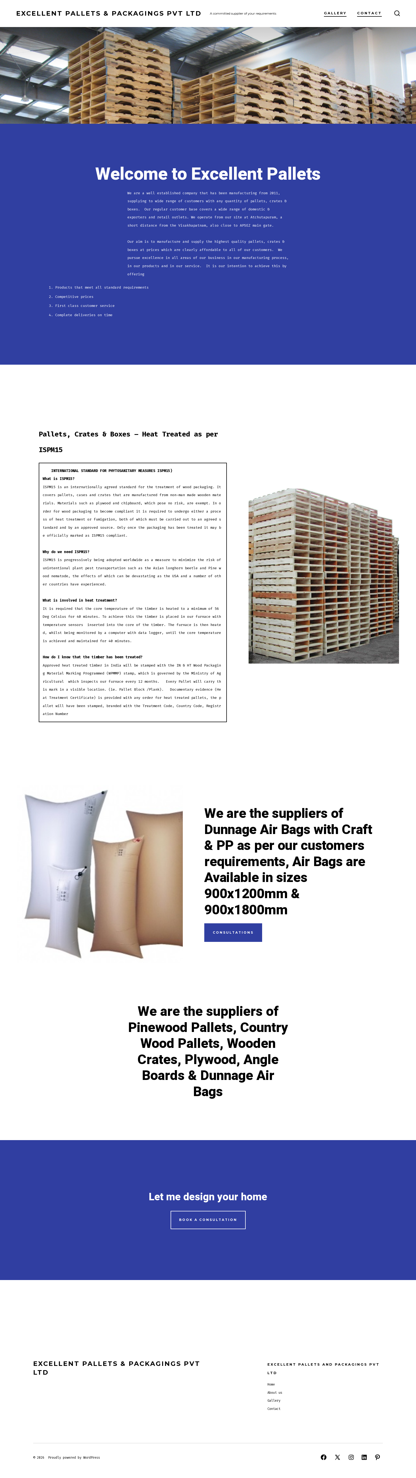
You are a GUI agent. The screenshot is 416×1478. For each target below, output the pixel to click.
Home (271, 1384)
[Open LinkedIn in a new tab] (364, 1457)
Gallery (335, 13)
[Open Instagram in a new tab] (351, 1457)
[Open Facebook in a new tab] (323, 1457)
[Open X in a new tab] (337, 1457)
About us (274, 1393)
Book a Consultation (208, 1220)
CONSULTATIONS (233, 932)
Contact (369, 13)
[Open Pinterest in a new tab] (377, 1457)
